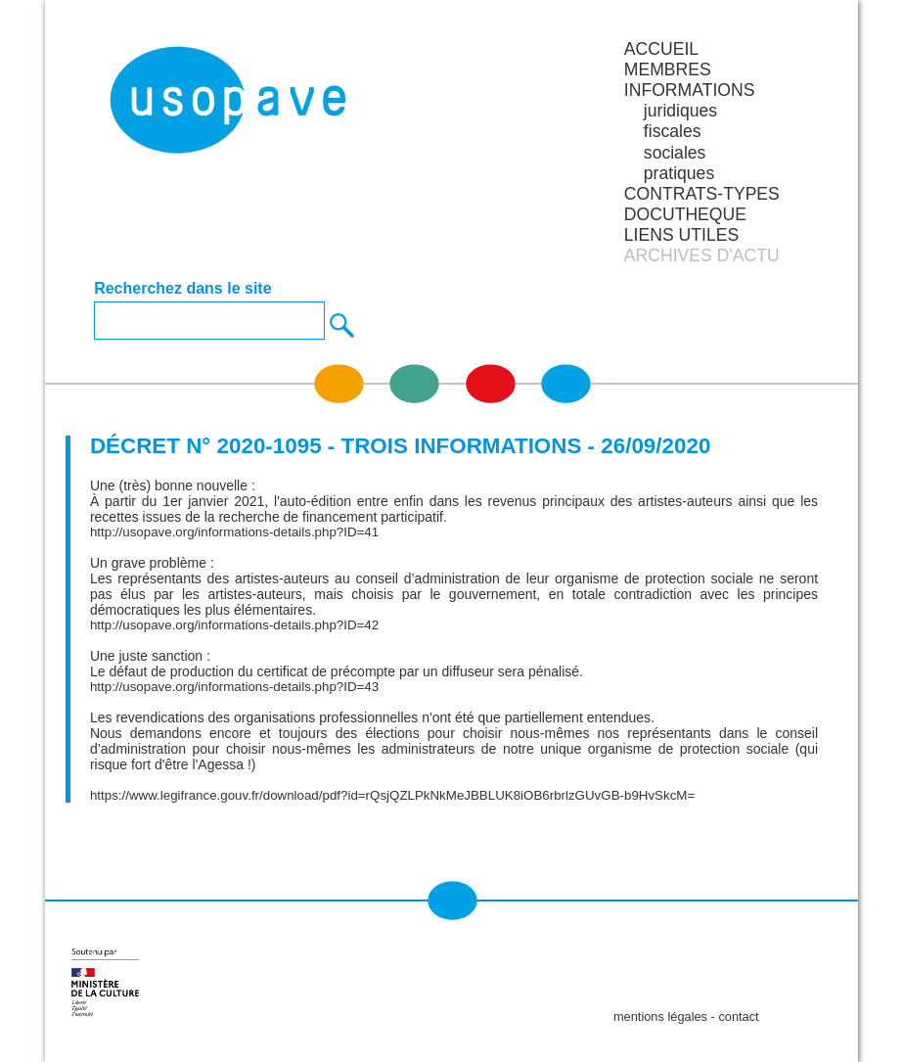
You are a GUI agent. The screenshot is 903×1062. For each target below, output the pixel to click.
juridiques (680, 110)
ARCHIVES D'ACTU (702, 255)
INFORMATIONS (689, 90)
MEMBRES (667, 69)
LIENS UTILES (681, 235)
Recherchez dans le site (182, 289)
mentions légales (660, 1016)
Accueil (661, 49)
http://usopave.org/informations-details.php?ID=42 (234, 625)
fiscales (672, 131)
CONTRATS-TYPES (702, 194)
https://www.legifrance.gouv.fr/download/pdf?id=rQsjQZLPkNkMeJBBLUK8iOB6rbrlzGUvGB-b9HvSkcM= (392, 795)
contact (738, 1016)
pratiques (679, 173)
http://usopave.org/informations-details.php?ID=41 (234, 532)
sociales (675, 152)
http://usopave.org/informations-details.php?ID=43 (234, 686)
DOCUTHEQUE (685, 214)
